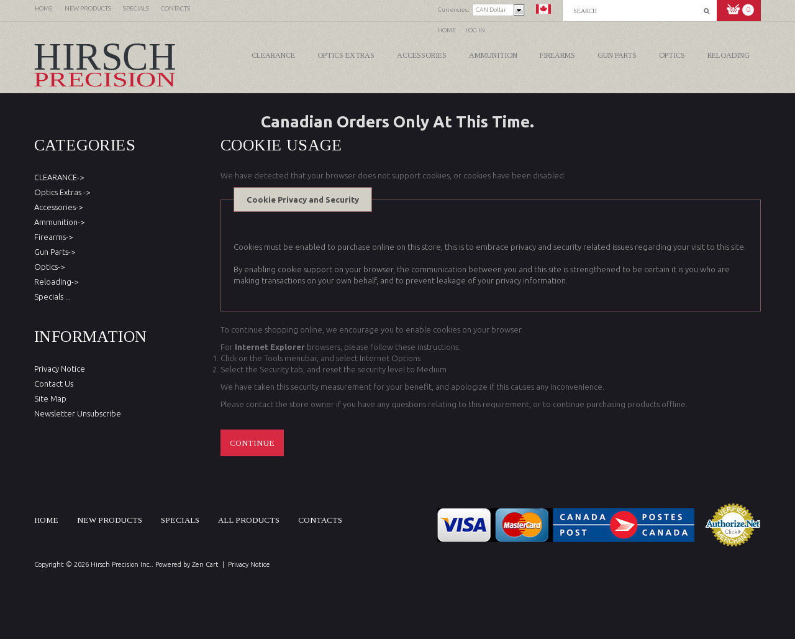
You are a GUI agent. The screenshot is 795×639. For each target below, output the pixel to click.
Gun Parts (617, 55)
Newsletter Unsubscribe (77, 413)
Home (447, 30)
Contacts (320, 520)
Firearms (557, 55)
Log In (475, 30)
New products (109, 520)
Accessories (422, 55)
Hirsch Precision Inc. (121, 564)
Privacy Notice (59, 368)
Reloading (728, 55)
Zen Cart (205, 564)
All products (248, 520)
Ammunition (493, 55)
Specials (180, 520)
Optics (672, 55)
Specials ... (52, 296)
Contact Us (53, 383)
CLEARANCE (273, 55)
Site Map (50, 398)
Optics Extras (346, 55)
